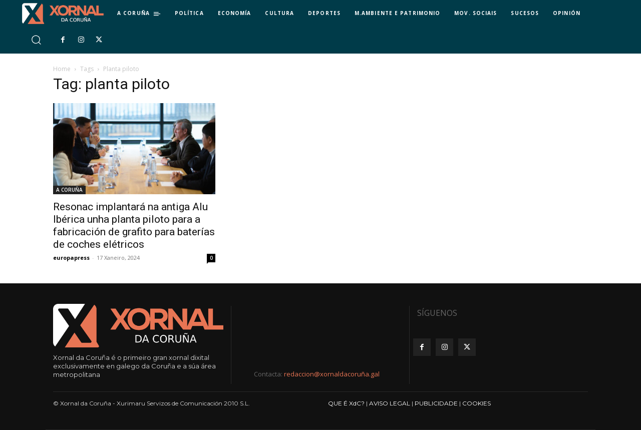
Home (62, 69)
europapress (71, 257)
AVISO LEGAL (389, 403)
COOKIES (476, 403)
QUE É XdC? (346, 403)
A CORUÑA (69, 189)
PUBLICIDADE (436, 403)
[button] (36, 40)
